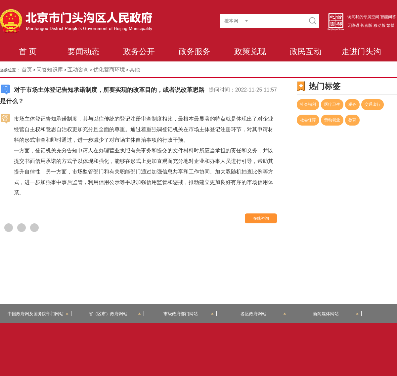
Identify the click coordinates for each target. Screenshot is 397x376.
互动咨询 (78, 69)
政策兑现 (250, 51)
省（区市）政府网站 (115, 313)
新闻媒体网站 (336, 313)
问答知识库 (49, 69)
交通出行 (372, 104)
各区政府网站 (264, 313)
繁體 (390, 25)
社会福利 (308, 104)
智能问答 (388, 17)
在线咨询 (261, 218)
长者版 (366, 25)
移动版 (379, 25)
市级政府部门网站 (188, 313)
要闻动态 (83, 51)
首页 (27, 69)
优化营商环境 (109, 69)
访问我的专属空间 (363, 17)
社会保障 (308, 120)
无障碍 (353, 25)
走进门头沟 (361, 51)
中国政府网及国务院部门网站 (38, 313)
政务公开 (139, 51)
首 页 (28, 51)
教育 (352, 120)
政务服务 (194, 51)
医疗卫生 (332, 104)
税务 (352, 104)
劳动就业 (332, 120)
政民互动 (306, 51)
